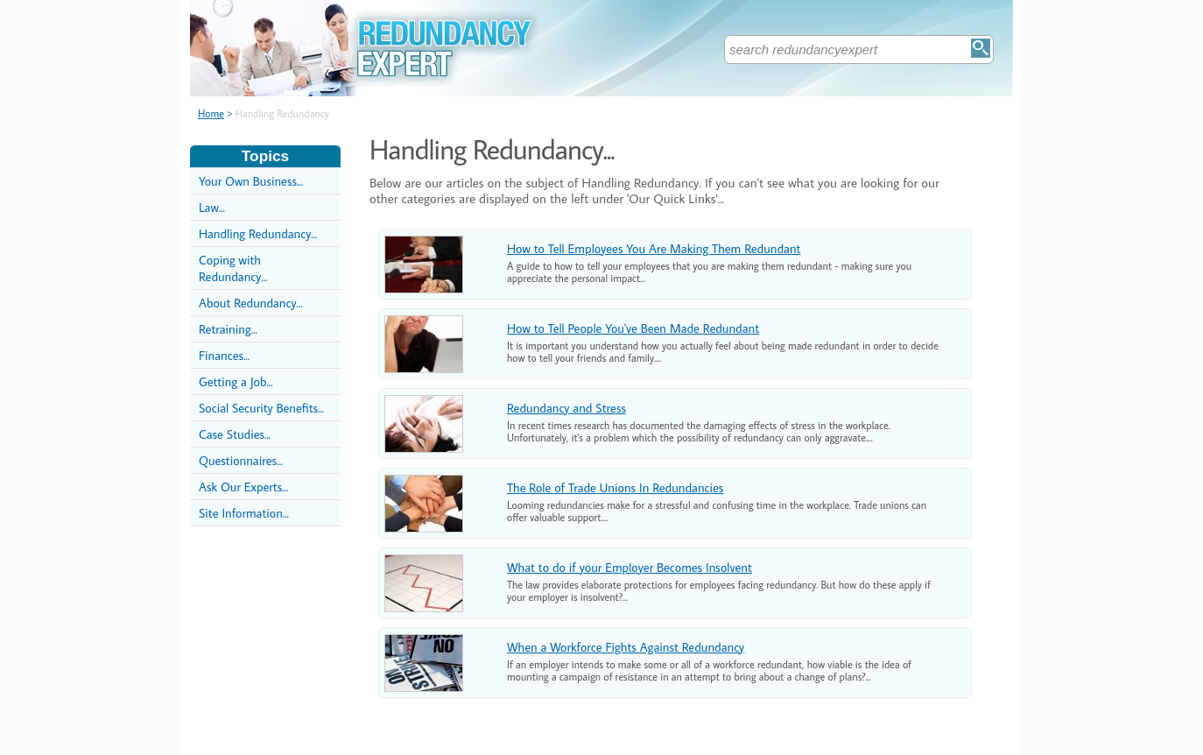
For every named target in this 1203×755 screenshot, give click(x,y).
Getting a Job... (236, 381)
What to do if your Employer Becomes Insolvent (629, 567)
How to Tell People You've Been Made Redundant (633, 328)
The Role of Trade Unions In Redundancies (615, 487)
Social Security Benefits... (261, 407)
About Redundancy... (251, 302)
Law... (212, 207)
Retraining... (228, 329)
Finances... (224, 355)
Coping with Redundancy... (233, 268)
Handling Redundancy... (258, 233)
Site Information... (244, 513)
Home (211, 113)
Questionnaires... (241, 460)
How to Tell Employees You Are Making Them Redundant (653, 248)
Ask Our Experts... (243, 486)
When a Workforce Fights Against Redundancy (625, 647)
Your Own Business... (251, 181)
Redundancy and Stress (566, 407)
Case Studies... (235, 434)
